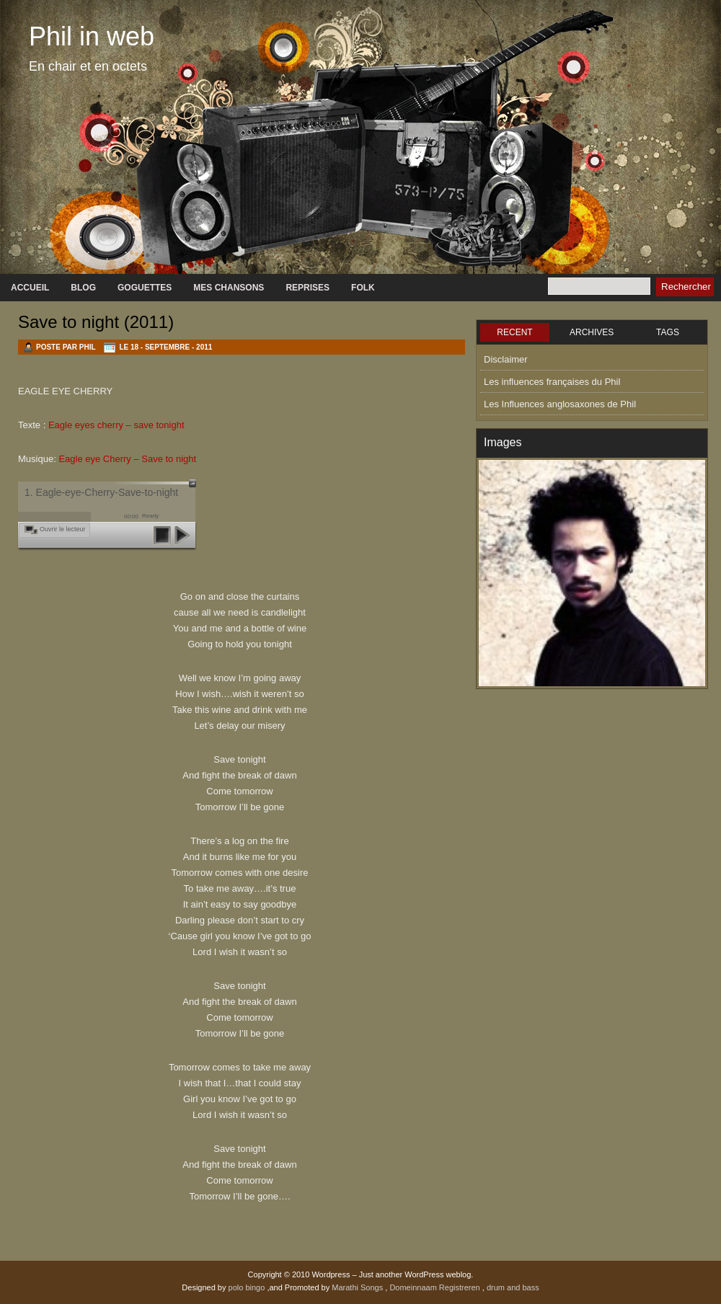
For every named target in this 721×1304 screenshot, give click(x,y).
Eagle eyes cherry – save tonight (116, 425)
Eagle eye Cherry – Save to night (127, 458)
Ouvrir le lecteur (63, 529)
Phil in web (91, 36)
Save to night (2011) (96, 322)
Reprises (307, 288)
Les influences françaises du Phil (552, 381)
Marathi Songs (358, 1287)
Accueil (30, 288)
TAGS (667, 332)
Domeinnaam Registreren (435, 1287)
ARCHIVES (592, 332)
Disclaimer (506, 359)
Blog (83, 288)
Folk (363, 288)
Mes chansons (228, 288)
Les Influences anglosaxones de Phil (560, 404)
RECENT (514, 332)
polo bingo (248, 1287)
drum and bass (513, 1287)
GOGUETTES (145, 288)
